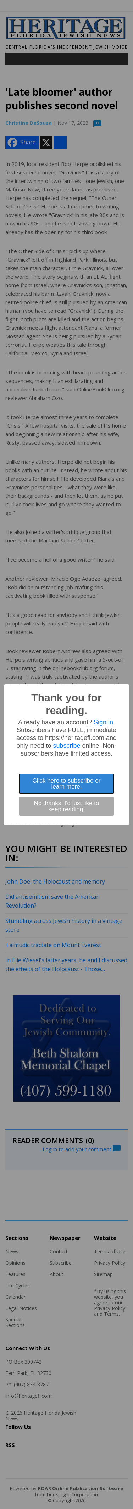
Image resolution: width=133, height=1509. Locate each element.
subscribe (66, 745)
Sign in (103, 722)
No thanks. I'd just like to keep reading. (66, 806)
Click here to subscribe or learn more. (67, 783)
